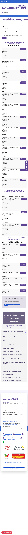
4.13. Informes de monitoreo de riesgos (11, 377)
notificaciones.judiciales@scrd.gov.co (10, 424)
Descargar (23, 49)
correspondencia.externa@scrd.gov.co (10, 421)
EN (21, 1)
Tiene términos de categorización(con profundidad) (11, 32)
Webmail (6, 462)
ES (23, 1)
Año (3, 26)
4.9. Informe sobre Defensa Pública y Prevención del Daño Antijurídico (14, 363)
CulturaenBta (18, 434)
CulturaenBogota (8, 434)
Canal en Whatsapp (9, 441)
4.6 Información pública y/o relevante (11, 351)
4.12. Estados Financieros (8, 374)
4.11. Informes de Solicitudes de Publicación (12, 371)
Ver (22, 278)
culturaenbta (6, 435)
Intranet (10, 462)
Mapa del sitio (15, 462)
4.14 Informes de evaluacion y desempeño (12, 380)
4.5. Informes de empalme (8, 348)
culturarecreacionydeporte (9, 439)
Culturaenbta (17, 438)
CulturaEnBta (8, 438)
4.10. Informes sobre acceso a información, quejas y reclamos (12, 367)
